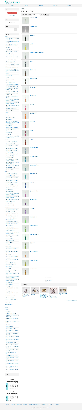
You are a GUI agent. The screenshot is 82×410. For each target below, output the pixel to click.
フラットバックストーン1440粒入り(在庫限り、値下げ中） (12, 100)
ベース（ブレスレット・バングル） (12, 57)
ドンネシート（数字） (10, 152)
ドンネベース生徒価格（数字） (11, 353)
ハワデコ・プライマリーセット (12, 344)
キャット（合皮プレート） (11, 262)
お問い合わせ (56, 404)
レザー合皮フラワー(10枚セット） (12, 86)
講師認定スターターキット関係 (12, 127)
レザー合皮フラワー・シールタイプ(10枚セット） (12, 89)
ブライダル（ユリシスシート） (12, 187)
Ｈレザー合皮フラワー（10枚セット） (12, 331)
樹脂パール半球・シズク (10, 167)
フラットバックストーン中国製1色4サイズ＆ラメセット (12, 137)
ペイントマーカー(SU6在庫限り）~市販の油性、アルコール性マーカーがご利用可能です (12, 122)
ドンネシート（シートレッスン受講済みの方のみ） (11, 62)
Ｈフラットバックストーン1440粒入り (12, 337)
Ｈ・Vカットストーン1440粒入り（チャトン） (12, 334)
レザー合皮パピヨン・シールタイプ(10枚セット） (12, 94)
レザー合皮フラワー (9, 286)
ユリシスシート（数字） (10, 143)
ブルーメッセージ (8, 302)
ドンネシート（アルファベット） (12, 185)
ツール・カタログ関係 (10, 155)
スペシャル (7, 171)
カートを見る (69, 5)
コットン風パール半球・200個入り (12, 165)
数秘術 (7, 112)
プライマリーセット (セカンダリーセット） (12, 39)
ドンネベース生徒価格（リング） (12, 355)
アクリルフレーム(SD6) (10, 117)
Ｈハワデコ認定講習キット (11, 342)
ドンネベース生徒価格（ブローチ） (12, 361)
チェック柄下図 (9, 119)
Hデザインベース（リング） (11, 313)
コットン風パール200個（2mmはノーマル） (12, 271)
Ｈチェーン (8, 324)
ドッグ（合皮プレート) (10, 254)
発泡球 (7, 80)
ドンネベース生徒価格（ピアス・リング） (12, 358)
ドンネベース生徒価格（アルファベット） (12, 370)
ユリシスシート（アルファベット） (12, 146)
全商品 (22, 8)
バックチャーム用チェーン (11, 264)
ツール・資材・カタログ (10, 82)
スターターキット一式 (10, 242)
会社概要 (26, 5)
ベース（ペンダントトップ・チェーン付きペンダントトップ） (12, 45)
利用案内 (41, 5)
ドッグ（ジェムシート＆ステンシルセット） (12, 249)
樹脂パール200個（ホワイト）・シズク (12, 274)
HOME (12, 5)
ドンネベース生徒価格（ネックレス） (12, 364)
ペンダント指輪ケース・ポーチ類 (12, 84)
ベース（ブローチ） (9, 53)
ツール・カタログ (9, 284)
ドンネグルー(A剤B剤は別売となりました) (12, 42)
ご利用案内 (13, 404)
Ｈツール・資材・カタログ (11, 328)
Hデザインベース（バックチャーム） (12, 319)
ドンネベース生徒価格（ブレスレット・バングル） (12, 367)
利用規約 (43, 404)
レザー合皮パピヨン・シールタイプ (12, 293)
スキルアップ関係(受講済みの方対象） (12, 65)
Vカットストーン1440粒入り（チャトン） (12, 97)
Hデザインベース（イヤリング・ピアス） (12, 322)
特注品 (6, 307)
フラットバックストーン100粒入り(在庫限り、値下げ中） (12, 103)
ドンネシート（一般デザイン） (12, 150)
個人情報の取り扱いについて (34, 404)
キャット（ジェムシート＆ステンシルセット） (12, 257)
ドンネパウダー (9, 134)
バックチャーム (9, 75)
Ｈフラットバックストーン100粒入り (12, 340)
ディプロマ (8, 244)
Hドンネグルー (9, 311)
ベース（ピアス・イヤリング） (12, 51)
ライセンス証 (8, 268)
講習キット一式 (9, 266)
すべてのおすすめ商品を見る (71, 300)
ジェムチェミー (8, 246)
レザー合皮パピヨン (9, 291)
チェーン (7, 77)
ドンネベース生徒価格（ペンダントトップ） (12, 350)
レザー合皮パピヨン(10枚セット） (12, 91)
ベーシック (7, 139)
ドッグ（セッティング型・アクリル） (12, 252)
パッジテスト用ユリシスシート (12, 148)
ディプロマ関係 (9, 125)
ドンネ (6, 36)
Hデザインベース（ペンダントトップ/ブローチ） (12, 316)
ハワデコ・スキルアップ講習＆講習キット (12, 347)
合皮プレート (8, 115)
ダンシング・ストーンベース (11, 130)
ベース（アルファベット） (11, 59)
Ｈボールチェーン (9, 326)
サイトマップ (49, 404)
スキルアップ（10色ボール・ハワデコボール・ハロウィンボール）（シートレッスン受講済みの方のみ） (12, 69)
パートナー (26, 8)
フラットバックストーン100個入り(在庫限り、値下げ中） (12, 280)
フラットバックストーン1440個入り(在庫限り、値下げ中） (12, 277)
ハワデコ (6, 309)
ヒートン (7, 73)
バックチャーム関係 (9, 157)
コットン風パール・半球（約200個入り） (12, 106)
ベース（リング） (9, 49)
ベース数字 (8, 47)
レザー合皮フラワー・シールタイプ (12, 289)
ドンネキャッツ (9, 132)
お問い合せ (55, 5)
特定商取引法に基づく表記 (22, 404)
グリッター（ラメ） (9, 110)
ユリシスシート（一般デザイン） (12, 141)
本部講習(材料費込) (8, 304)
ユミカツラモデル (9, 189)
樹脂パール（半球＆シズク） (11, 108)
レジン (7, 114)
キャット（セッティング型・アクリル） (12, 260)
